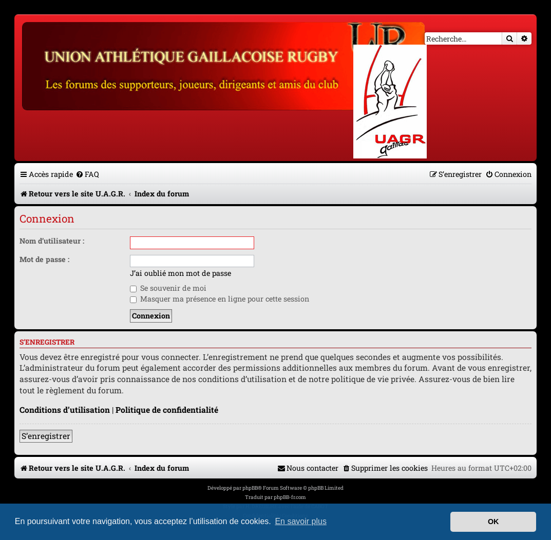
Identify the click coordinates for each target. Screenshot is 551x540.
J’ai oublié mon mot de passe (180, 273)
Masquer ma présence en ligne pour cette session (219, 299)
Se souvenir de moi (168, 288)
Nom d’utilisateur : (52, 241)
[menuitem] (87, 174)
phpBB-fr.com (290, 497)
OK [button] (493, 521)
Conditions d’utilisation (65, 410)
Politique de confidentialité (167, 410)
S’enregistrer (46, 436)
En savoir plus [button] (301, 521)
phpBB (250, 488)
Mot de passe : (44, 259)
